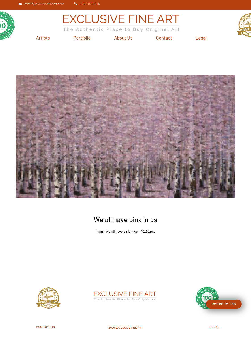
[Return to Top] (224, 304)
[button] (43, 38)
